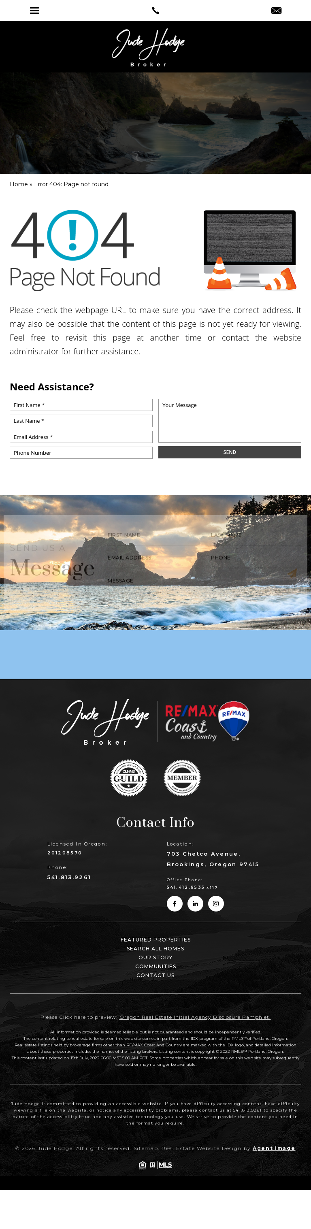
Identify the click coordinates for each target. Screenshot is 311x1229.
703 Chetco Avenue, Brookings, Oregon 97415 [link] (213, 858)
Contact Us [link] (155, 975)
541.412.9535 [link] (186, 887)
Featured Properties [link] (156, 940)
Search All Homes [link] (155, 949)
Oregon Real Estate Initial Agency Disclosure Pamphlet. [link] (195, 1017)
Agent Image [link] (274, 1148)
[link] (155, 10)
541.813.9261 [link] (69, 877)
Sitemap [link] (146, 1148)
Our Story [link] (155, 957)
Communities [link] (155, 966)
